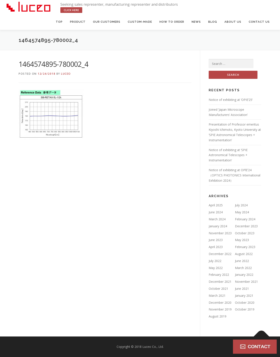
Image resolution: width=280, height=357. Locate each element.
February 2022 (219, 274)
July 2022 (215, 261)
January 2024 (218, 226)
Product (78, 21)
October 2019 (244, 309)
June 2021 (242, 288)
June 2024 (216, 212)
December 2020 (220, 302)
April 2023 (216, 247)
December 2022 (220, 254)
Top (59, 21)
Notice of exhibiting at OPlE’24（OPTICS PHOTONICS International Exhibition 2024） (234, 175)
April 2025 (216, 205)
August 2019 (217, 316)
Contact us (259, 21)
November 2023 (220, 233)
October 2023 (244, 233)
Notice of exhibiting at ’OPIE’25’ (231, 100)
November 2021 (246, 281)
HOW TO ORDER (171, 21)
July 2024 (241, 205)
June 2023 (216, 240)
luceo (66, 74)
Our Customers (106, 21)
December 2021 (220, 281)
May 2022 (216, 268)
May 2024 (242, 212)
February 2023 (245, 247)
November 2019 (220, 309)
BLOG (212, 21)
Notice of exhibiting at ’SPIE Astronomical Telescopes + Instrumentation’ (228, 155)
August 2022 (244, 254)
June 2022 (242, 261)
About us (232, 21)
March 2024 (217, 219)
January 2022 (244, 274)
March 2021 (217, 295)
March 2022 (243, 268)
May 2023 (242, 240)
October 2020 (244, 302)
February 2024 (245, 219)
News (196, 21)
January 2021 (244, 295)
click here (71, 10)
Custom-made (140, 21)
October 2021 (218, 288)
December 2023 (246, 226)
